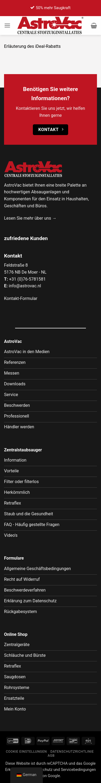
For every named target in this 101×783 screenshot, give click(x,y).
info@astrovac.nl (25, 285)
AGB (51, 755)
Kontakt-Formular (20, 298)
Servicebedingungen (78, 769)
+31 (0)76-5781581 (27, 279)
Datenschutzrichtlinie (72, 751)
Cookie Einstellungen (26, 751)
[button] (7, 25)
